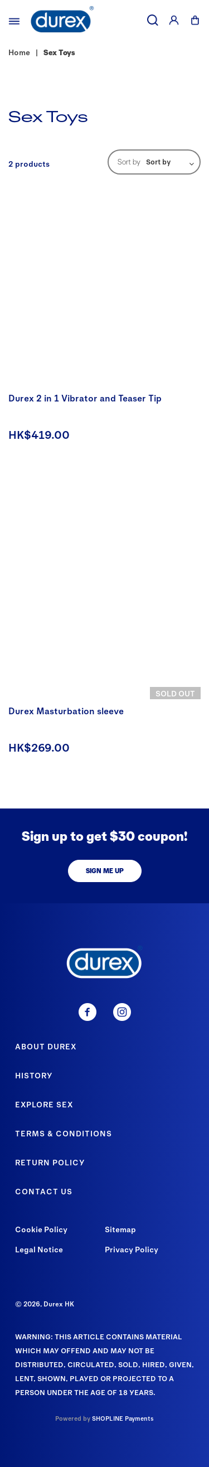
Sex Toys (59, 52)
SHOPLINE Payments (123, 1418)
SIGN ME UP (105, 870)
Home (19, 52)
